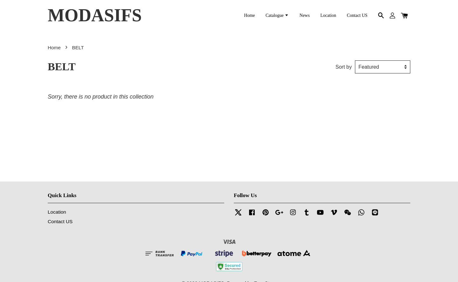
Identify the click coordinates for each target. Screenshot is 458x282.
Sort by (344, 67)
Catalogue (277, 15)
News (305, 15)
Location (328, 15)
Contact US (357, 15)
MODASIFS (95, 15)
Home (249, 15)
